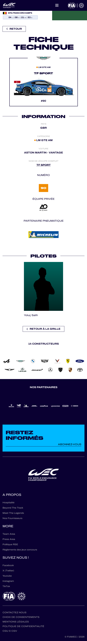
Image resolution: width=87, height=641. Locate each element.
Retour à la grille (43, 329)
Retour (14, 29)
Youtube (7, 576)
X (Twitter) (8, 570)
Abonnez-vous (69, 444)
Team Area (9, 534)
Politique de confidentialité (23, 626)
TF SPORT (43, 165)
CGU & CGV (10, 631)
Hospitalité (8, 502)
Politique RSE (10, 544)
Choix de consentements (21, 617)
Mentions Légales (16, 621)
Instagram (8, 581)
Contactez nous (14, 612)
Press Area (9, 539)
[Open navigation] (57, 5)
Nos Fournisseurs (12, 518)
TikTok (6, 586)
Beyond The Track (13, 507)
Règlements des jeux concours (20, 549)
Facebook (8, 565)
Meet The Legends (13, 513)
